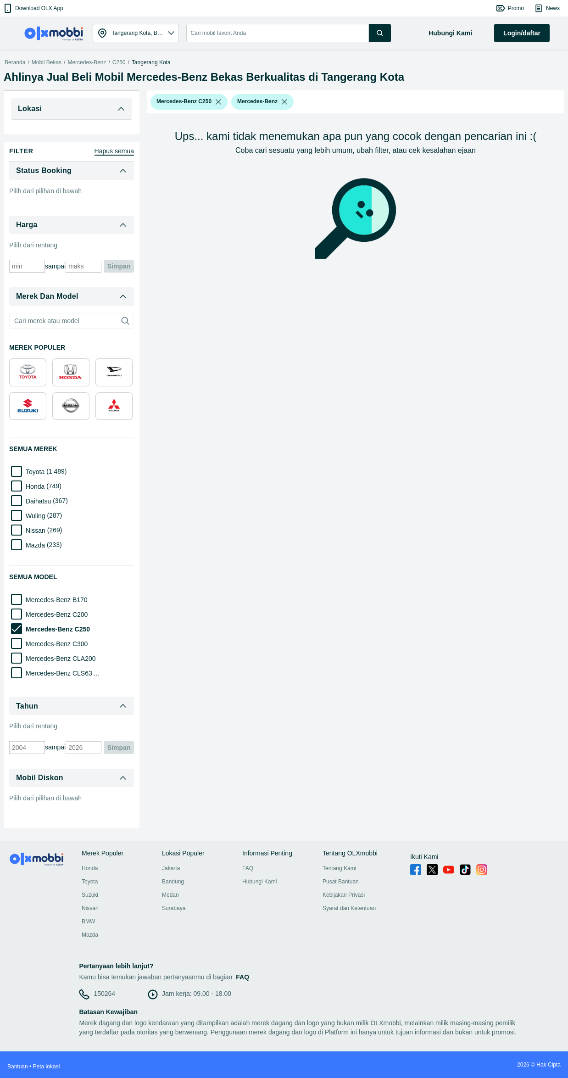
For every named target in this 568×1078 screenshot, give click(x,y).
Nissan (90, 908)
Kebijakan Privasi (344, 895)
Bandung (173, 881)
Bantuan (17, 1066)
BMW (88, 921)
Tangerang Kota (151, 62)
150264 (104, 993)
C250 (119, 62)
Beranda (15, 62)
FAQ (247, 868)
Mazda (90, 935)
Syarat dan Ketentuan (349, 908)
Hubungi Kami (259, 881)
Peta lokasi (46, 1066)
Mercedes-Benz (86, 62)
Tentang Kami (339, 868)
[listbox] (218, 102)
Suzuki (90, 895)
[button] (32, 8)
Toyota (90, 881)
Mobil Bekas (46, 62)
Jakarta (171, 868)
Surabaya (173, 908)
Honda (90, 868)
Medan (170, 895)
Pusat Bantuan (341, 881)
